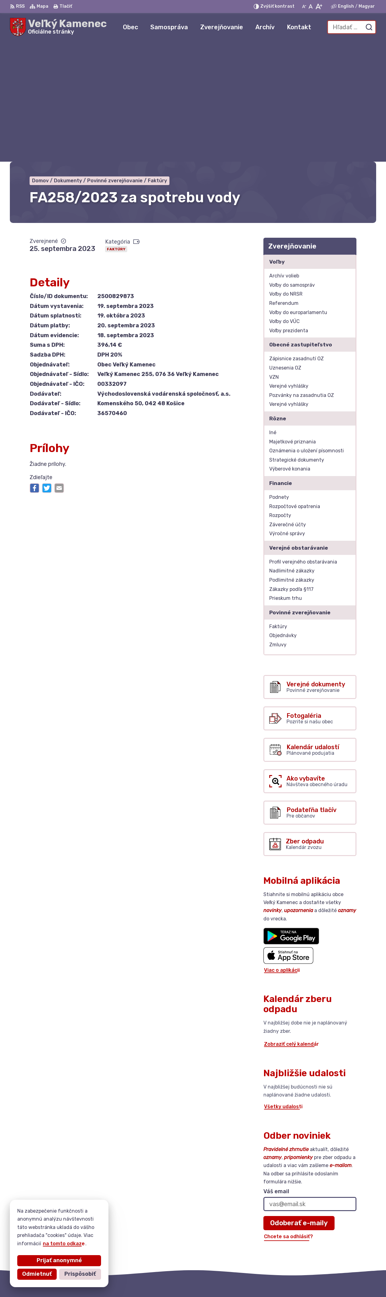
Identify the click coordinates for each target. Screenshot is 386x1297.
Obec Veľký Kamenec (267, 1280)
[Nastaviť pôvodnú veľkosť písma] (310, 6)
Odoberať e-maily (299, 1103)
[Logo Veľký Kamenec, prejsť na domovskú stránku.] (58, 27)
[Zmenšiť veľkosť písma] (304, 6)
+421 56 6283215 (346, 1240)
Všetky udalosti (283, 986)
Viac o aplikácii (282, 850)
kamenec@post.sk (347, 1247)
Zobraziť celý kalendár (291, 924)
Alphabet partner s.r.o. (168, 1280)
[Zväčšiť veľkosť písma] (318, 6)
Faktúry (116, 129)
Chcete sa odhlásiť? (288, 1116)
